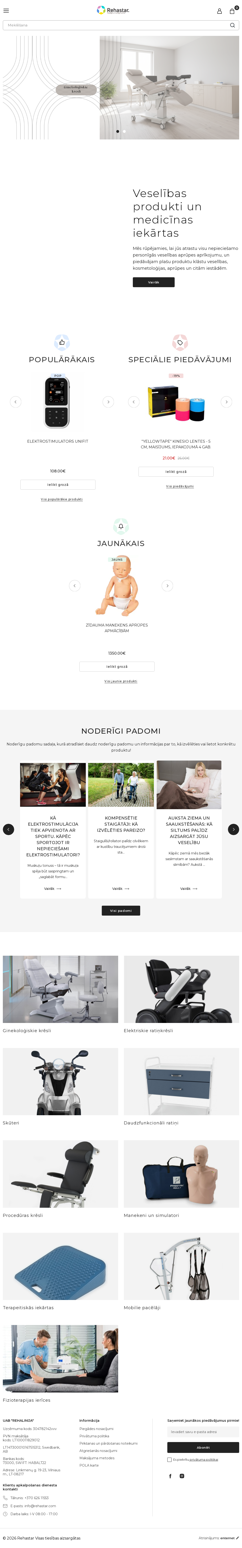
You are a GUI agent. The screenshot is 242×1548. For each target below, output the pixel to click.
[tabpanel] (121, 87)
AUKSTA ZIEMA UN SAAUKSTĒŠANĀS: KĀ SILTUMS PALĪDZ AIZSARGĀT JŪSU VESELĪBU (189, 831)
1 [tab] (117, 131)
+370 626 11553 (37, 1498)
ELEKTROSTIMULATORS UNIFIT (62, 441)
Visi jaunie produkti (121, 682)
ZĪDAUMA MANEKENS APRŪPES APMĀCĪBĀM (121, 628)
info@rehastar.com (40, 1506)
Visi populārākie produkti (62, 499)
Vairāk (153, 282)
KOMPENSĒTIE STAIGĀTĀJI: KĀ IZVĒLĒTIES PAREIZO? (121, 825)
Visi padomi (121, 912)
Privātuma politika (94, 1436)
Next (104, 402)
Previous (20, 402)
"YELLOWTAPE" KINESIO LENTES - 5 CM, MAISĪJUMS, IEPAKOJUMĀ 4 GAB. (180, 453)
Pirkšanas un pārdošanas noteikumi (108, 1443)
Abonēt (203, 1447)
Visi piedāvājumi (180, 496)
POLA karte (89, 1465)
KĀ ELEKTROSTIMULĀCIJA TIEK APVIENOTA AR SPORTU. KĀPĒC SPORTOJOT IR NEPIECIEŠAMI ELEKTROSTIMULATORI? (53, 838)
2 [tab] (124, 131)
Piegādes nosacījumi (96, 1429)
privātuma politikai (203, 1459)
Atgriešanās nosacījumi (98, 1451)
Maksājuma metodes (96, 1458)
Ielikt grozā (61, 485)
